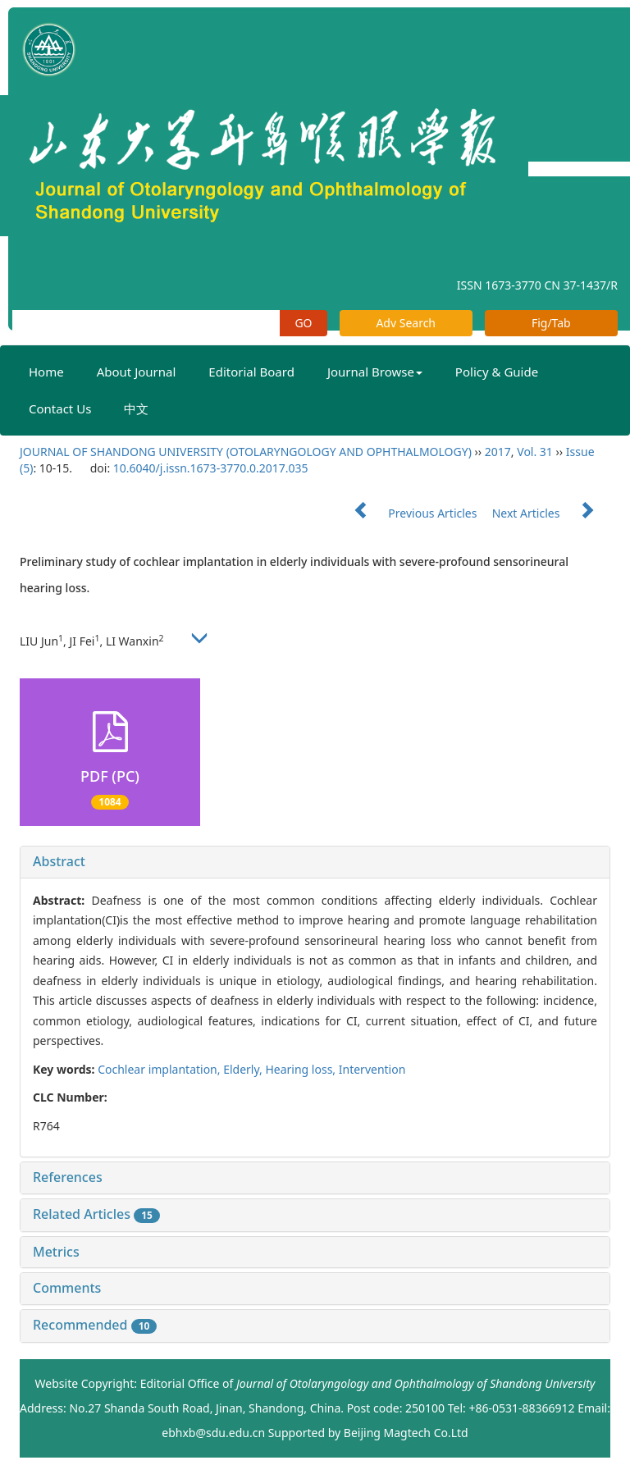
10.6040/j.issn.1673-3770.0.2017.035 (210, 468)
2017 (498, 451)
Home (46, 371)
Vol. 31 (535, 451)
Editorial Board (251, 371)
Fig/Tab (551, 323)
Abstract (59, 861)
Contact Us (60, 408)
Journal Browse (374, 371)
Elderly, (244, 1069)
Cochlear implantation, (160, 1069)
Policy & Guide (496, 371)
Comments (67, 1288)
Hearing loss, (301, 1069)
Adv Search (406, 323)
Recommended (95, 1325)
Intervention (372, 1069)
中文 (136, 408)
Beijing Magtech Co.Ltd (406, 1432)
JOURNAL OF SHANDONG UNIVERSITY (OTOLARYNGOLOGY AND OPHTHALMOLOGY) (246, 451)
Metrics (56, 1252)
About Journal (136, 371)
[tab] (315, 862)
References (68, 1177)
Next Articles (551, 513)
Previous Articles (409, 513)
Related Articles (96, 1214)
